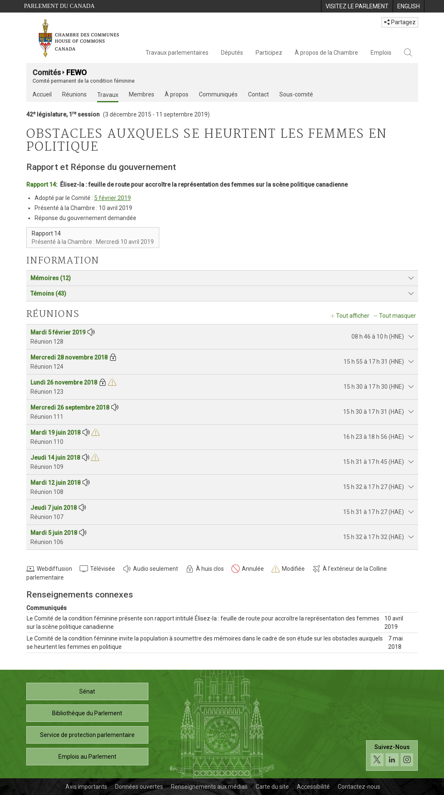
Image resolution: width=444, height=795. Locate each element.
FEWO (76, 72)
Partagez (400, 22)
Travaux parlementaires (176, 52)
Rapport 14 (41, 184)
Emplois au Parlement (87, 756)
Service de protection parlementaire (87, 735)
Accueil (42, 94)
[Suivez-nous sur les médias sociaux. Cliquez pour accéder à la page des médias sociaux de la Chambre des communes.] (392, 755)
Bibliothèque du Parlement (87, 713)
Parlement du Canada (59, 6)
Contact (258, 94)
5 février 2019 (112, 198)
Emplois (381, 52)
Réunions (74, 94)
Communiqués (218, 94)
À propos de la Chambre (326, 52)
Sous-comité (296, 94)
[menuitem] (357, 6)
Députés (232, 52)
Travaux (107, 94)
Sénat (87, 691)
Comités (47, 72)
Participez (269, 52)
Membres (141, 94)
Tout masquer (397, 315)
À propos (176, 94)
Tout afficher (352, 315)
